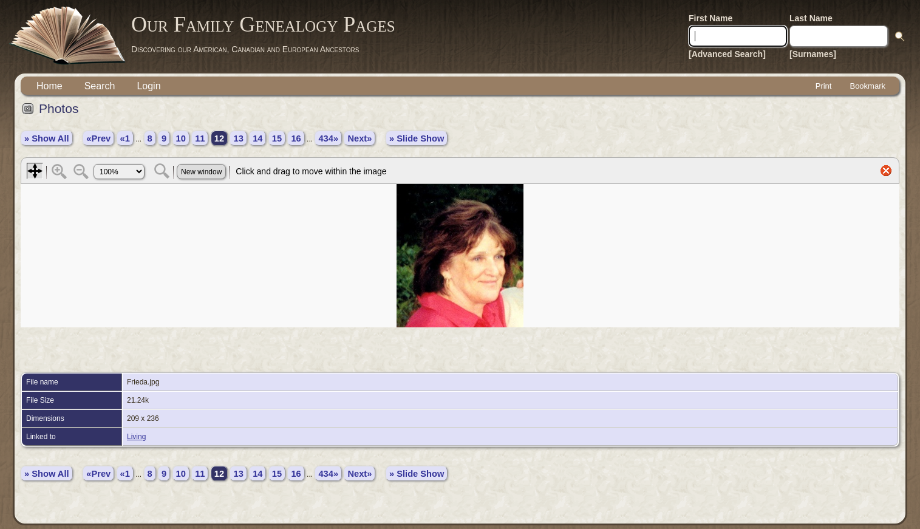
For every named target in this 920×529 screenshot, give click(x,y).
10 (181, 138)
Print (824, 85)
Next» (359, 138)
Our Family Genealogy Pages (263, 24)
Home (49, 86)
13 (238, 138)
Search (99, 86)
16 (296, 138)
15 (277, 138)
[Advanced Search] (727, 54)
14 (257, 138)
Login (148, 86)
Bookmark (867, 85)
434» (328, 138)
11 (200, 138)
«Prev (98, 138)
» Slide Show (416, 138)
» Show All (46, 138)
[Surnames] (812, 54)
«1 (125, 138)
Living (136, 436)
